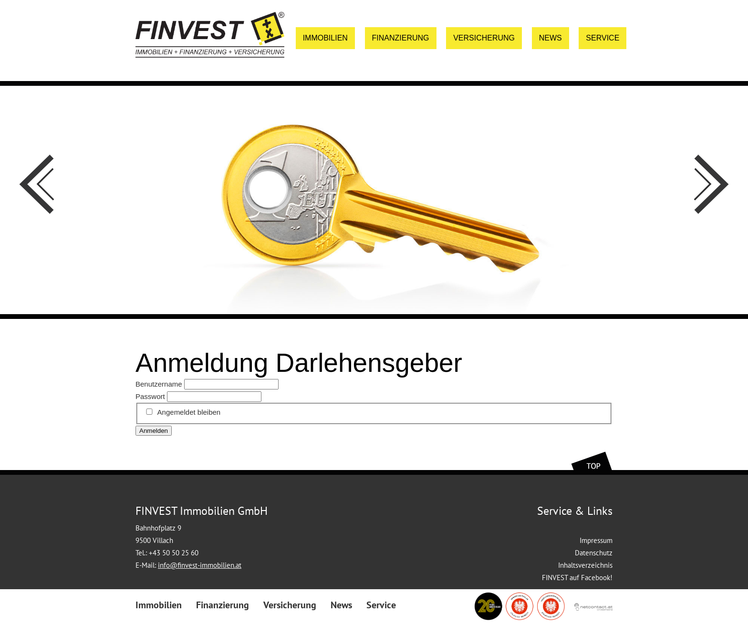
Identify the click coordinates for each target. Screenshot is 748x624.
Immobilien (325, 38)
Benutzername (158, 384)
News (550, 38)
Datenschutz (594, 552)
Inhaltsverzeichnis (585, 565)
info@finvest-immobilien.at (199, 565)
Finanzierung (400, 38)
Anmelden (153, 430)
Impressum (596, 540)
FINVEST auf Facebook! (577, 577)
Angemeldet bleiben (189, 412)
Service (602, 38)
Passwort (150, 396)
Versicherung (484, 38)
